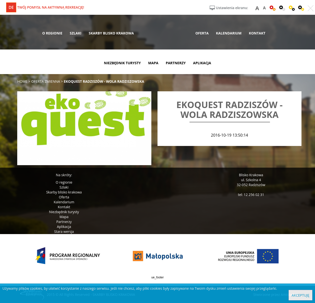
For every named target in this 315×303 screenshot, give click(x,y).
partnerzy (176, 63)
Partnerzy (64, 221)
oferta (202, 33)
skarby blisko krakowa (111, 33)
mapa (153, 63)
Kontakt (64, 207)
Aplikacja (64, 226)
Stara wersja (64, 231)
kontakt (257, 33)
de (11, 7)
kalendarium (229, 33)
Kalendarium (64, 202)
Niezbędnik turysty (64, 211)
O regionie (64, 182)
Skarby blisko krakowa (64, 192)
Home (22, 81)
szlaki (75, 33)
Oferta (64, 197)
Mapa (64, 216)
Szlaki (64, 187)
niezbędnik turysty (122, 63)
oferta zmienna (45, 81)
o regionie (52, 33)
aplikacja (202, 63)
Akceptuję (300, 295)
